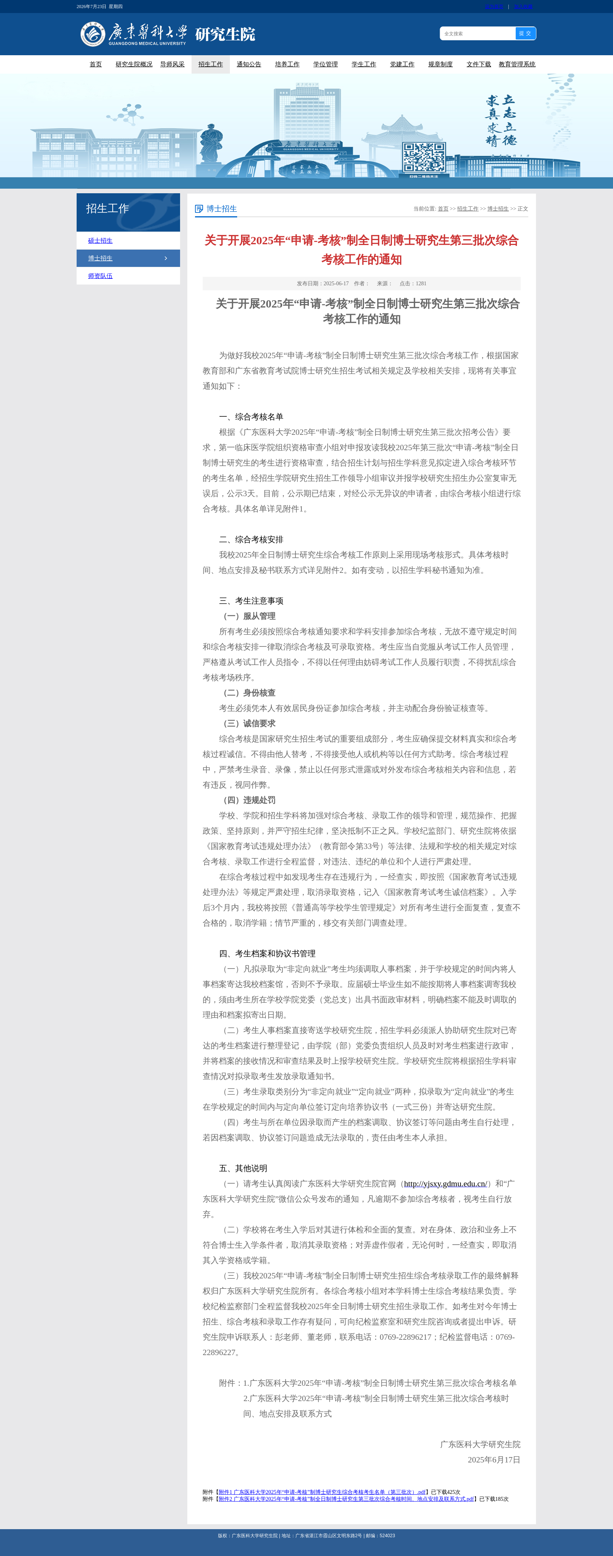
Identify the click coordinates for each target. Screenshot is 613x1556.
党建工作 (402, 64)
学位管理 (325, 64)
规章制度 (440, 64)
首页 (96, 64)
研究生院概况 (134, 64)
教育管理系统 (517, 64)
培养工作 (287, 64)
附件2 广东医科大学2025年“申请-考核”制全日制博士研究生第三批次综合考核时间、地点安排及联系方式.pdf (346, 1499)
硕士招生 (100, 240)
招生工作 (210, 64)
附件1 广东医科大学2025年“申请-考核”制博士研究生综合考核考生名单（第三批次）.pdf (322, 1492)
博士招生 (100, 258)
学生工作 (364, 64)
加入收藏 (523, 6)
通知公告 (249, 64)
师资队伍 (100, 276)
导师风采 (172, 64)
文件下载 (479, 64)
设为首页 (494, 6)
